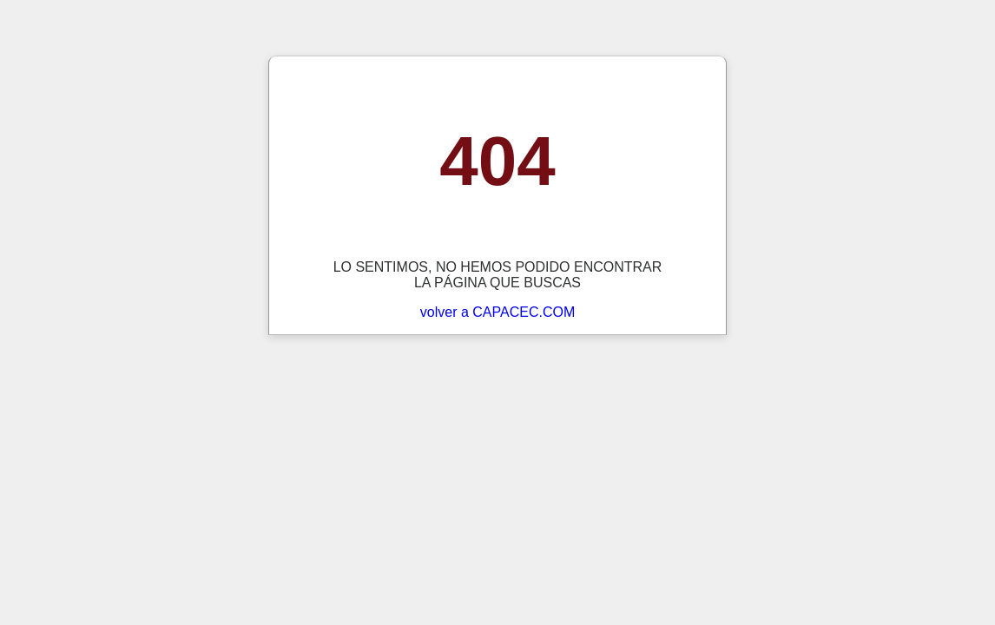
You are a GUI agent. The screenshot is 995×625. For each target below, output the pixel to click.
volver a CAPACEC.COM (497, 312)
